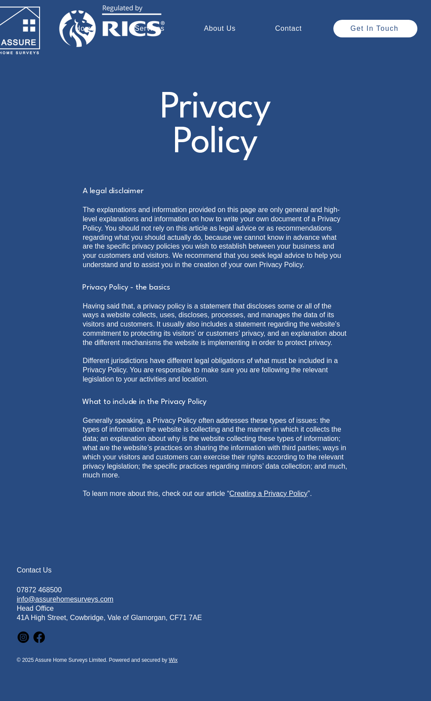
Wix (173, 660)
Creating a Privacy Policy (269, 493)
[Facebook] (39, 637)
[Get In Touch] (375, 28)
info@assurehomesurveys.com (65, 599)
